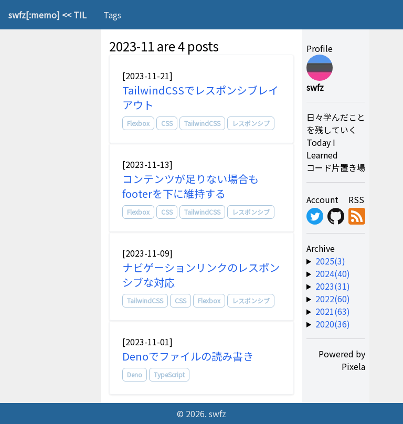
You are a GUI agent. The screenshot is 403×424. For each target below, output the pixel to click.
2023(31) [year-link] (332, 286)
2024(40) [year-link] (332, 273)
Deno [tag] (134, 374)
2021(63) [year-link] (332, 311)
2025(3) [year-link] (330, 261)
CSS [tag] (167, 123)
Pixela (353, 366)
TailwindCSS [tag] (202, 123)
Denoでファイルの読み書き (187, 356)
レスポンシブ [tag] (251, 123)
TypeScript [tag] (169, 374)
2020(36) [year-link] (332, 323)
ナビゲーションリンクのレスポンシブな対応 (201, 275)
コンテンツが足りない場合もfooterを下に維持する (190, 186)
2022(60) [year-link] (332, 298)
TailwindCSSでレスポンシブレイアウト (200, 97)
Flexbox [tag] (138, 123)
